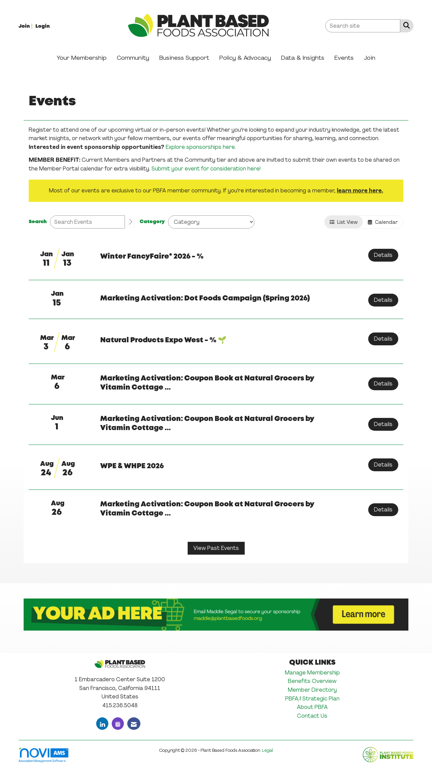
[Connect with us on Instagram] (118, 723)
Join (369, 57)
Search (38, 222)
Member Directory (312, 689)
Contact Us (312, 715)
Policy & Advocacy (245, 57)
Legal (267, 750)
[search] (130, 222)
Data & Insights (302, 57)
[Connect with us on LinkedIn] (102, 723)
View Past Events (216, 548)
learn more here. (360, 190)
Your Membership (82, 57)
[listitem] (26, 25)
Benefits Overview (312, 681)
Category (152, 222)
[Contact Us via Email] (133, 723)
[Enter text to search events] (87, 222)
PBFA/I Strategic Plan (312, 698)
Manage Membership (312, 672)
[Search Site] (405, 25)
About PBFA (312, 707)
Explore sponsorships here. (201, 147)
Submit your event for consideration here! (206, 168)
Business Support (184, 57)
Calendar (383, 222)
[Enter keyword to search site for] (362, 25)
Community (133, 57)
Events (344, 57)
